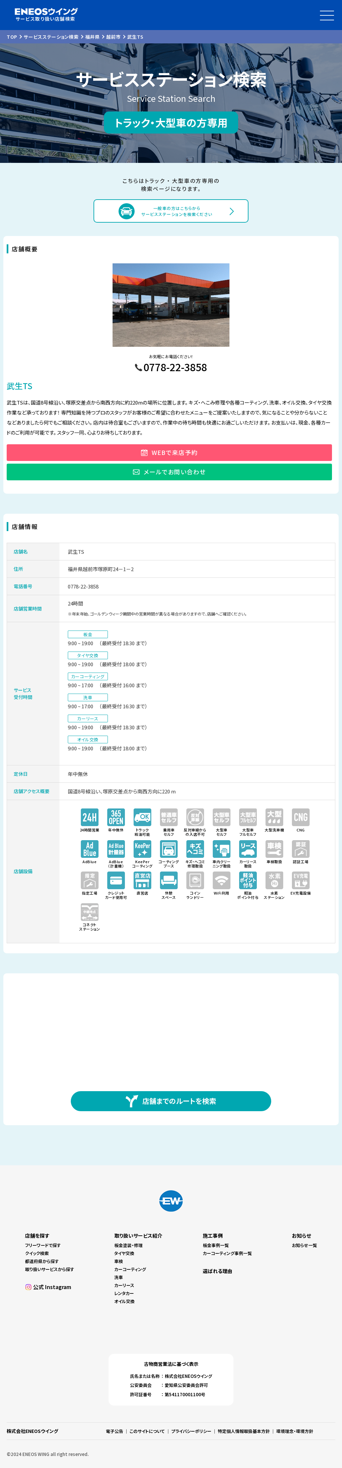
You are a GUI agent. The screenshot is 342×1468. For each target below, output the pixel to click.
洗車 (118, 1277)
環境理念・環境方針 (294, 1431)
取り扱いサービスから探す (49, 1269)
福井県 (92, 36)
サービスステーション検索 (51, 36)
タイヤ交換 (124, 1253)
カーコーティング (130, 1269)
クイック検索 (37, 1253)
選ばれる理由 (217, 1270)
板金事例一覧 (216, 1245)
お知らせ (301, 1235)
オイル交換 (124, 1301)
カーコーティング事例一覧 (227, 1253)
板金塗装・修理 (128, 1245)
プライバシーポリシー (191, 1431)
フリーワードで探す (43, 1245)
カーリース (124, 1285)
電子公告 (114, 1431)
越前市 (113, 36)
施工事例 (213, 1235)
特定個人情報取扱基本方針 (244, 1431)
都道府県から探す (42, 1261)
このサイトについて (147, 1431)
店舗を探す (37, 1235)
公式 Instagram (52, 1287)
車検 (118, 1261)
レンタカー (124, 1293)
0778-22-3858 (83, 586)
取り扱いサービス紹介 (138, 1235)
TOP (12, 36)
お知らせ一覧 (304, 1245)
